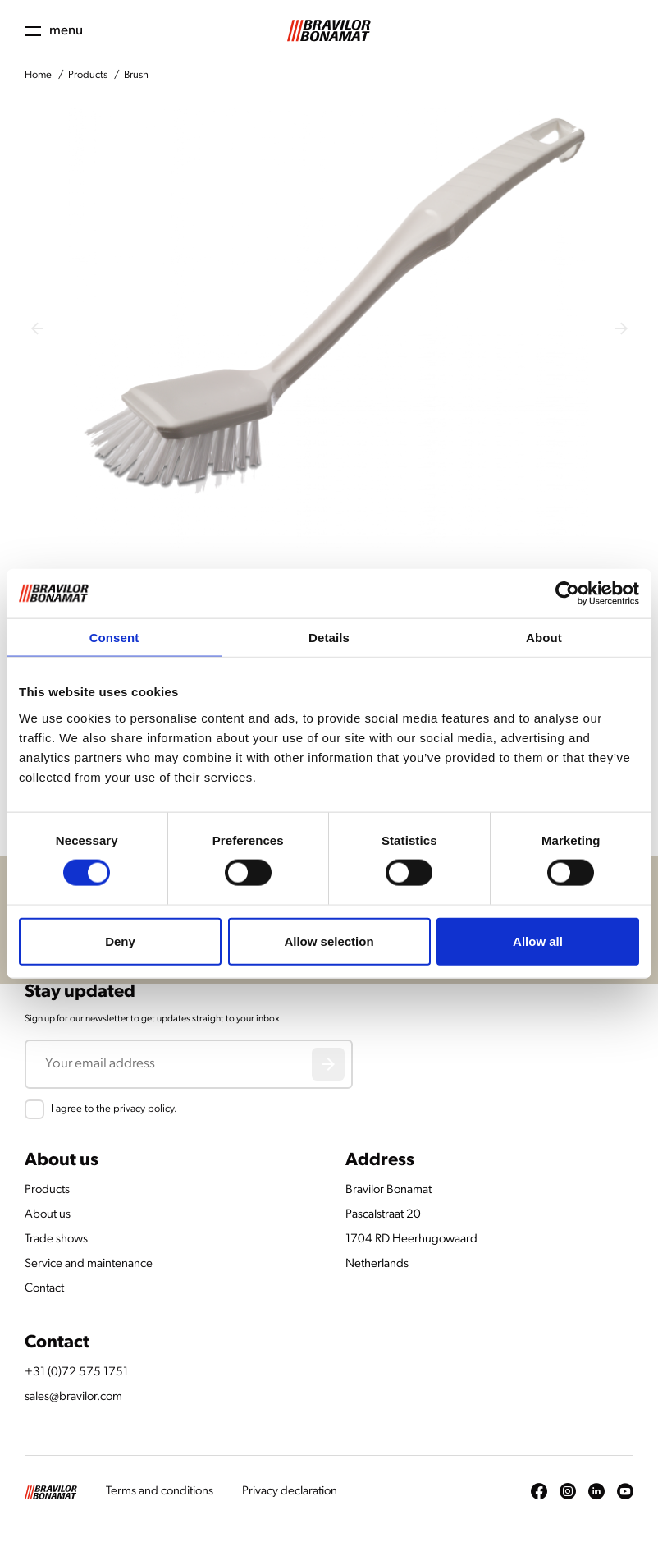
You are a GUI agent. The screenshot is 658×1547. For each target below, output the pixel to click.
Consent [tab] (114, 638)
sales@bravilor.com (73, 1397)
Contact (44, 1289)
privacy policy (143, 1109)
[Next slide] (621, 328)
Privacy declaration (289, 1491)
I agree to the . (114, 1109)
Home (38, 75)
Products (87, 75)
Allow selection (328, 941)
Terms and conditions (159, 1491)
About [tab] (544, 638)
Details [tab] (329, 638)
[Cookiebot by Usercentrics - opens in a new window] (567, 593)
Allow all (538, 941)
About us (48, 1215)
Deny (120, 941)
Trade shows (56, 1239)
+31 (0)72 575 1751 (76, 1372)
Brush (136, 75)
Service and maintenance (89, 1264)
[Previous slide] (37, 328)
